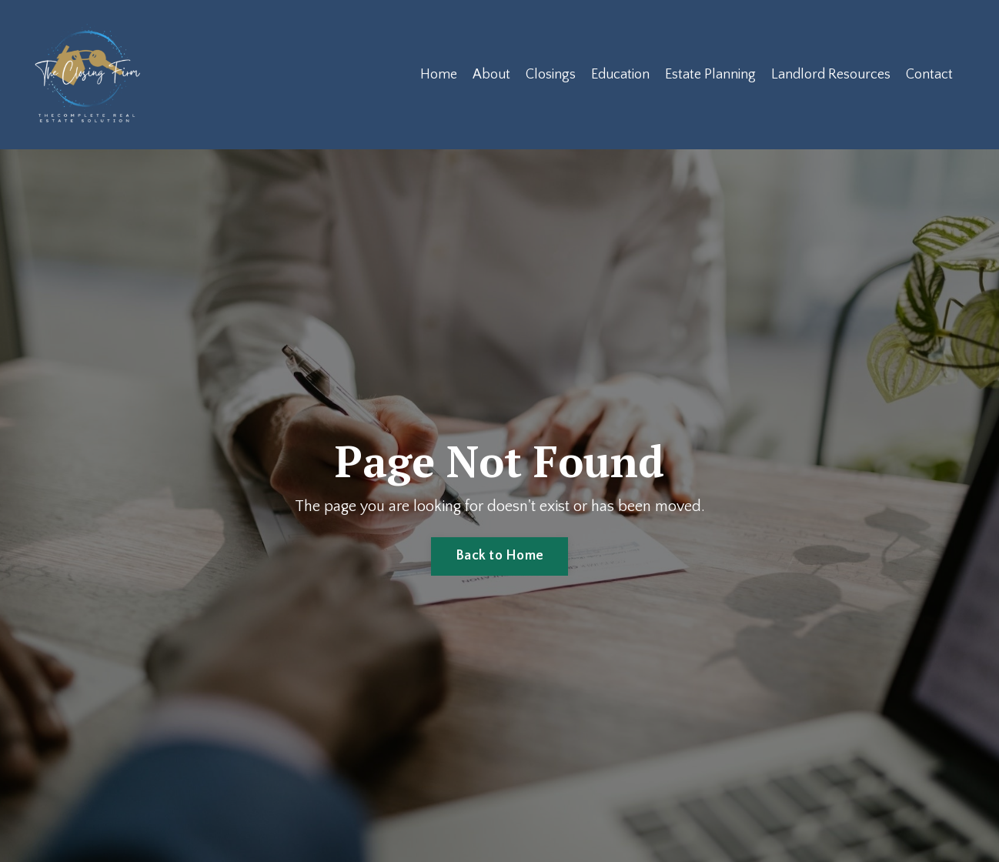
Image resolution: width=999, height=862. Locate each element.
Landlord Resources (830, 74)
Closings (551, 74)
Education (620, 74)
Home (438, 74)
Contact (929, 74)
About (491, 74)
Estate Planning (710, 74)
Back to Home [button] (499, 555)
